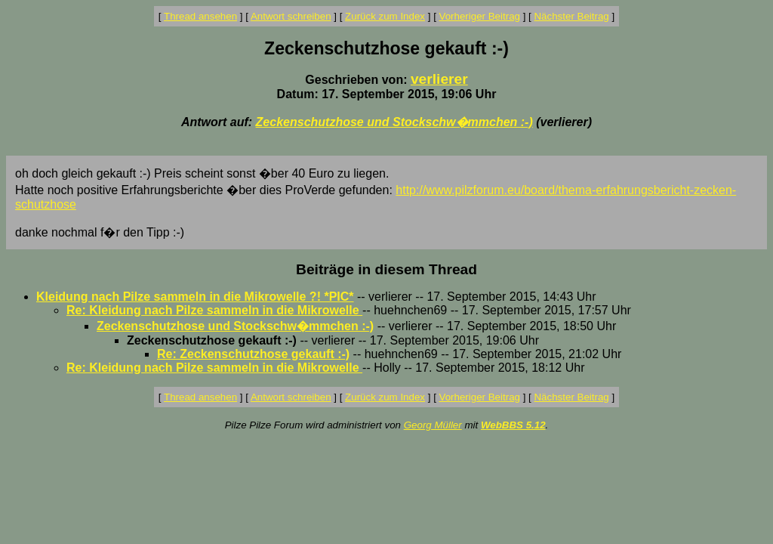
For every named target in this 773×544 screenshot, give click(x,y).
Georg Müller (433, 425)
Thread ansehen (200, 16)
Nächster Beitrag (571, 16)
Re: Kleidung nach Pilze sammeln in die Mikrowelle (214, 310)
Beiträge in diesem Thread (386, 269)
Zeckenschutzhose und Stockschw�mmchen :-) (394, 122)
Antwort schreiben (291, 16)
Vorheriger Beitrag (479, 16)
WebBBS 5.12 (513, 425)
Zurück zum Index (385, 16)
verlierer (439, 79)
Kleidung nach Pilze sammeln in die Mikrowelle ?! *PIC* (195, 296)
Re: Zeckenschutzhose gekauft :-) (253, 354)
